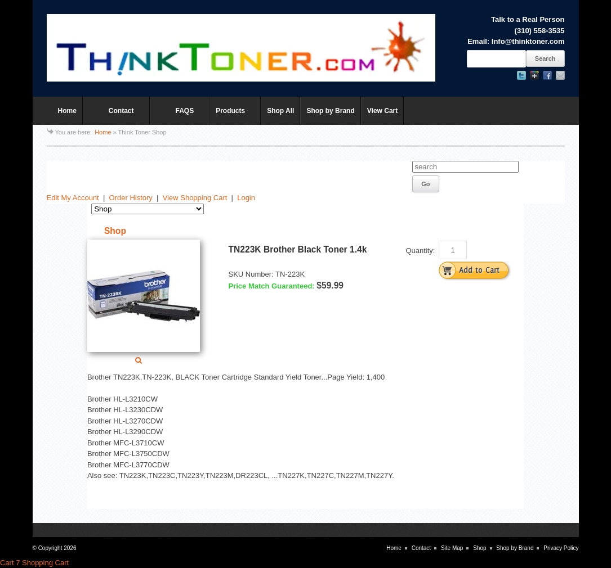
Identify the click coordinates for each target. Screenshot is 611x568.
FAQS (177, 116)
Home (67, 111)
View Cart (382, 111)
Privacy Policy (560, 548)
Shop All (280, 111)
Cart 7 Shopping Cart (34, 562)
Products (232, 116)
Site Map (452, 548)
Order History (131, 197)
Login (246, 197)
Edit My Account (73, 197)
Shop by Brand (330, 111)
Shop (479, 548)
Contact (113, 116)
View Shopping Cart (195, 197)
